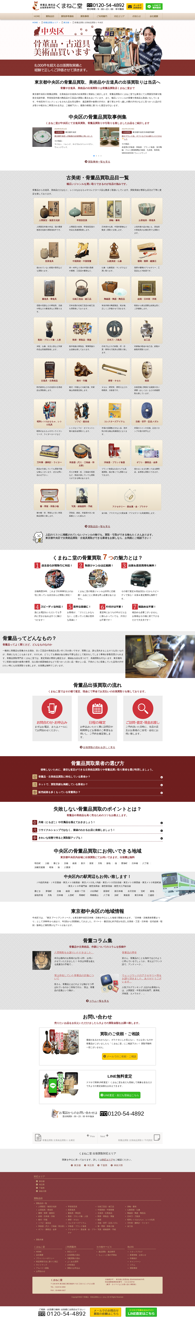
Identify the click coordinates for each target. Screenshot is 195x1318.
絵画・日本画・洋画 (46, 1216)
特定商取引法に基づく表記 (47, 1262)
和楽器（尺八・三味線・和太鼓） (52, 1226)
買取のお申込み (73, 1268)
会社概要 (39, 1255)
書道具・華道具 (74, 1213)
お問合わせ (40, 1271)
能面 (99, 1220)
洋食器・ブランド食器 (77, 1226)
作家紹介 (133, 1258)
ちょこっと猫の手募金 (108, 1255)
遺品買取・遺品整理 (107, 1252)
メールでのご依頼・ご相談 (121, 1056)
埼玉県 (90, 1165)
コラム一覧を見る (99, 1001)
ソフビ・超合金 (44, 1223)
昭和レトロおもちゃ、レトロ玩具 (141, 1220)
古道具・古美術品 (105, 1213)
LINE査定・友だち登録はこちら (121, 1095)
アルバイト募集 (42, 1268)
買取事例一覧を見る (99, 161)
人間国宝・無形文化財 (47, 1206)
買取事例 (133, 1268)
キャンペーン (135, 1262)
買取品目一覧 (41, 1203)
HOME (35, 22)
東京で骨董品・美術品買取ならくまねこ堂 (94, 1297)
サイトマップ (41, 1265)
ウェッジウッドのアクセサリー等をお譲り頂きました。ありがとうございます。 (142, 978)
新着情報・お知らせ (138, 1255)
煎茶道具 (71, 1210)
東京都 (66, 22)
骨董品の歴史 (129, 952)
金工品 (130, 1226)
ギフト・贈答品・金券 (47, 1229)
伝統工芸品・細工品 (106, 1206)
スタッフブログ (136, 1252)
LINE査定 (71, 1265)
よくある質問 (72, 1262)
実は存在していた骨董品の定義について (74, 977)
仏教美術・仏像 (133, 1210)
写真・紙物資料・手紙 (107, 1229)
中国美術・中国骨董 (106, 1210)
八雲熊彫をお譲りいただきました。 (74, 952)
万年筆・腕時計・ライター (138, 1223)
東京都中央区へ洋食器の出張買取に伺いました (73, 136)
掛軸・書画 (131, 1206)
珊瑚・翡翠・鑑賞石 (46, 1213)
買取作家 (39, 1240)
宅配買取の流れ (73, 1258)
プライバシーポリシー (45, 1258)
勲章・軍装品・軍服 (106, 1216)
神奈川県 (118, 1165)
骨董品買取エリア (50, 22)
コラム (132, 1265)
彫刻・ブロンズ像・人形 (78, 1216)
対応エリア (107, 1160)
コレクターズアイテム (77, 1223)
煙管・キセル (73, 1220)
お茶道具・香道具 (45, 1210)
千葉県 (104, 1165)
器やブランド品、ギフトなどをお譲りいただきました (142, 137)
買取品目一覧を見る (99, 526)
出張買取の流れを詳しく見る (99, 747)
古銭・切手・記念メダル (108, 1223)
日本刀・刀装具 (133, 1216)
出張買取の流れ (73, 1255)
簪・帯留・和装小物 (106, 1226)
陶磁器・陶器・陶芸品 (136, 1213)
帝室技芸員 (72, 1206)
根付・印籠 (42, 1220)
